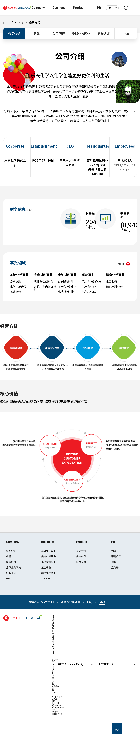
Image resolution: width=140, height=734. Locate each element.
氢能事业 (46, 567)
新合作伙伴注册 (70, 602)
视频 (113, 562)
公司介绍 (14, 33)
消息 (113, 550)
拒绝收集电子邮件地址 (53, 643)
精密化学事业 (48, 573)
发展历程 (59, 33)
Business (59, 8)
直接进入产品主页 (41, 602)
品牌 (36, 33)
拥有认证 (103, 33)
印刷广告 (116, 556)
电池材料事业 (48, 562)
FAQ (89, 602)
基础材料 (81, 550)
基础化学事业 (48, 550)
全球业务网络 (81, 33)
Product (78, 8)
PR (99, 8)
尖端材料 (81, 556)
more (121, 263)
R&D (126, 33)
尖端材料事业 (48, 556)
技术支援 (81, 562)
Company (38, 8)
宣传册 (115, 567)
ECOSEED (46, 578)
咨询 (102, 602)
